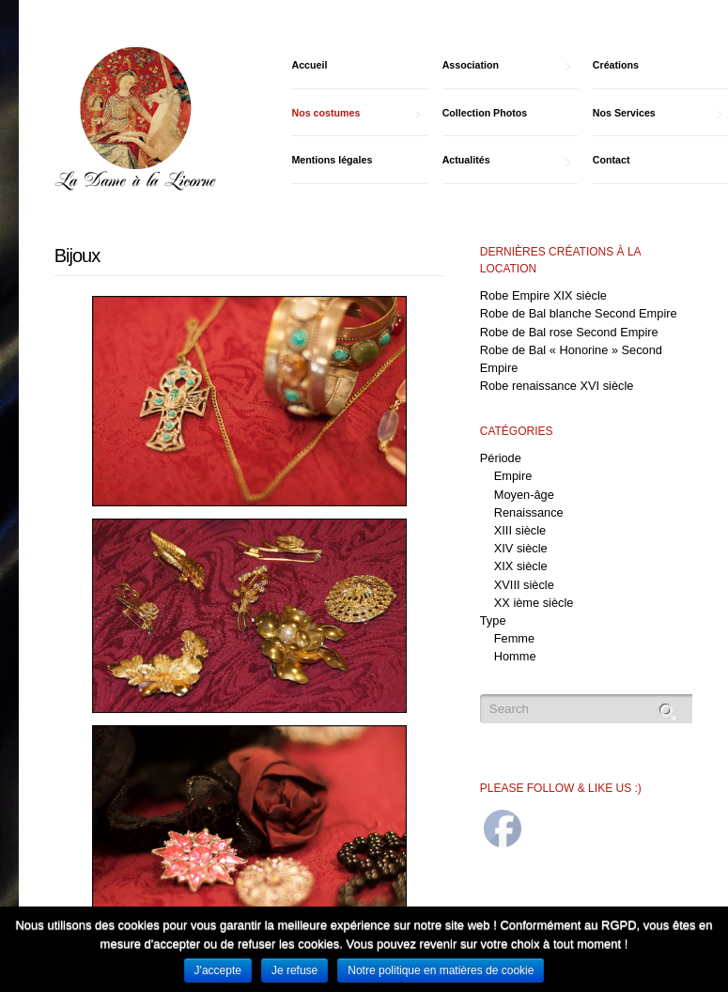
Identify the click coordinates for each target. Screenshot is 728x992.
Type (493, 620)
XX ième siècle (534, 603)
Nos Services (657, 113)
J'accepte (217, 970)
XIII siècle (520, 530)
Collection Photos (485, 112)
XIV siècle (521, 548)
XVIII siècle (524, 585)
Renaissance (529, 512)
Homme (515, 656)
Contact (611, 159)
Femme (514, 638)
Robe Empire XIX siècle (543, 295)
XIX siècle (521, 566)
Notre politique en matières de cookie (441, 970)
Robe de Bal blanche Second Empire (578, 313)
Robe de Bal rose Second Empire (569, 332)
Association (506, 65)
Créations (616, 64)
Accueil (309, 64)
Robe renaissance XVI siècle (557, 386)
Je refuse (294, 970)
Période (500, 458)
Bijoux (77, 255)
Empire (513, 476)
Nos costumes (355, 113)
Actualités (506, 160)
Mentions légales (331, 159)
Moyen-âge (524, 495)
